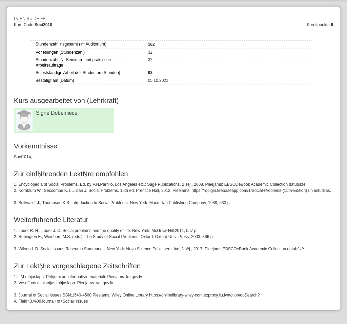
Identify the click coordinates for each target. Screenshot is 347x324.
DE (36, 18)
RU (29, 18)
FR (43, 18)
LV (16, 18)
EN (22, 18)
